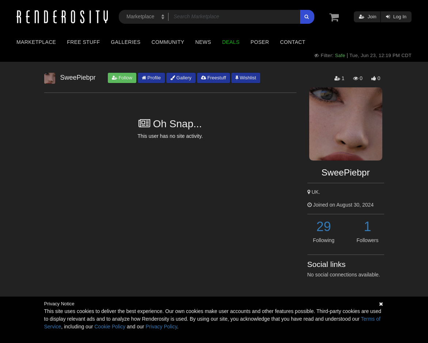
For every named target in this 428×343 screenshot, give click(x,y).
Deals (231, 42)
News (203, 42)
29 (323, 226)
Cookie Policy (109, 326)
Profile (151, 77)
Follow (122, 77)
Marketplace (36, 42)
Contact (292, 42)
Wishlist (245, 77)
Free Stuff (83, 42)
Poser (259, 42)
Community (168, 42)
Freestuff (213, 77)
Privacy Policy (161, 326)
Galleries (125, 42)
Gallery (181, 77)
